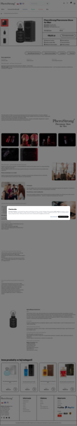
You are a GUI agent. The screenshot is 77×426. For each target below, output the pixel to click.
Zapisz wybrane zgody (48, 216)
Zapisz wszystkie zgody (61, 216)
